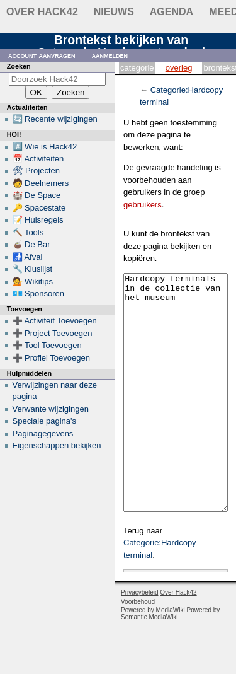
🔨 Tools (28, 232)
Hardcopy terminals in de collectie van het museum (175, 416)
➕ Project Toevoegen (53, 333)
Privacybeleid (139, 639)
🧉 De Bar (31, 244)
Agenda (171, 11)
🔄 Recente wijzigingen (55, 119)
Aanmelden (110, 55)
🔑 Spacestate (39, 207)
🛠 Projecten (36, 170)
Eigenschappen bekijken (57, 445)
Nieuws (114, 11)
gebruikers (142, 204)
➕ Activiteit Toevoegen (55, 320)
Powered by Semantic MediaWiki (170, 661)
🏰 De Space (37, 195)
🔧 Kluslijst (33, 269)
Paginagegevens (43, 433)
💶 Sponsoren (39, 293)
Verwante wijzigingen (51, 409)
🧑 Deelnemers (41, 183)
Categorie (137, 68)
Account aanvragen (42, 55)
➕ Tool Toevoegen (47, 345)
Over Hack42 (42, 11)
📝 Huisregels (38, 219)
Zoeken (19, 66)
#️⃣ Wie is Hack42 (45, 146)
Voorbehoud (138, 649)
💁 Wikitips (33, 281)
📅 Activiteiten (38, 158)
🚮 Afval (28, 257)
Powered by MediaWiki (153, 657)
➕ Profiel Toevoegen (51, 358)
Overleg (179, 68)
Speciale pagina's (45, 421)
